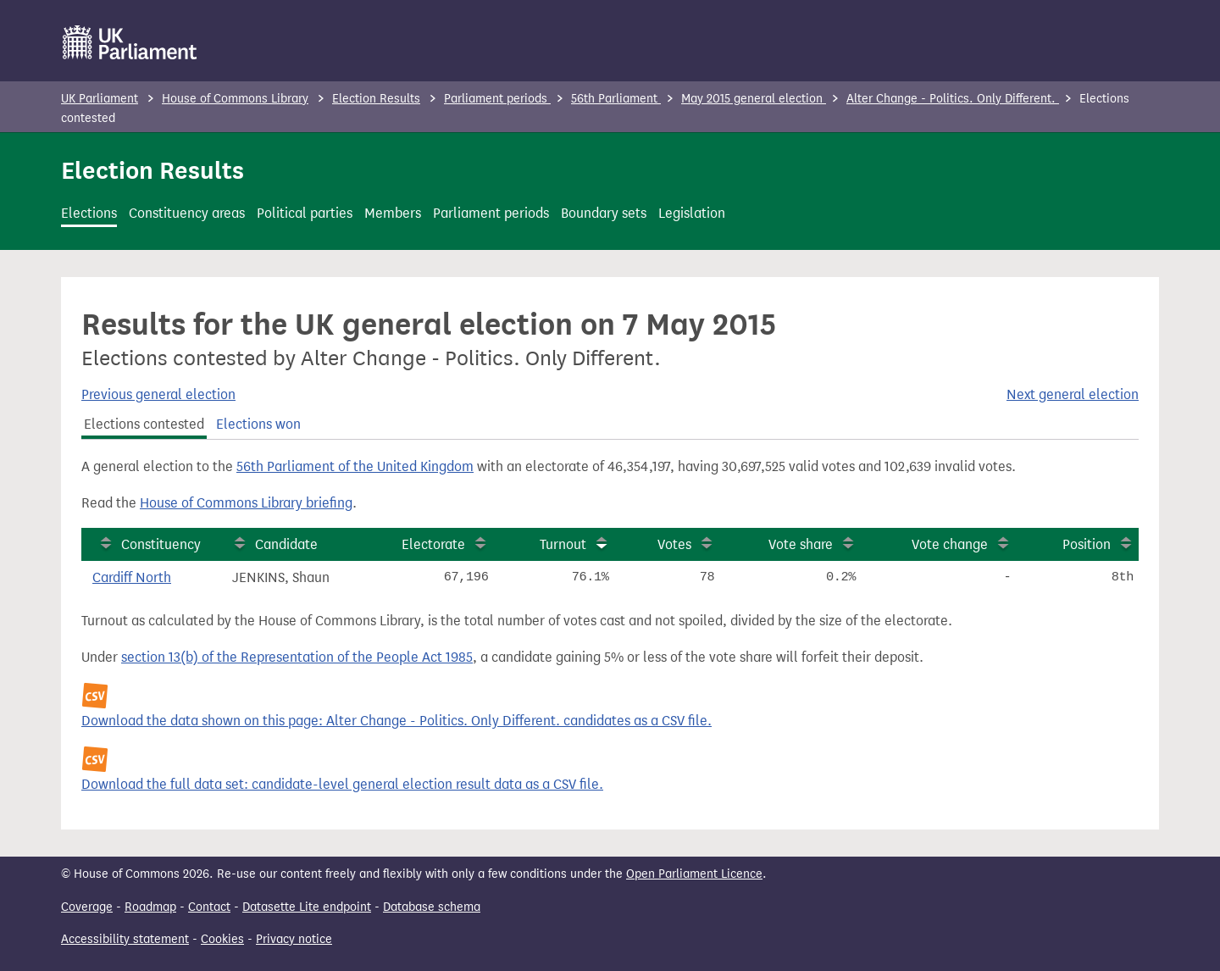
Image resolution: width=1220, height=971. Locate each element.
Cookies (222, 939)
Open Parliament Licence (694, 874)
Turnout (563, 544)
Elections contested (144, 424)
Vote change (950, 544)
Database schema (431, 907)
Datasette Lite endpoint (306, 907)
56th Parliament (616, 99)
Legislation (691, 213)
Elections (89, 213)
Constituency (161, 544)
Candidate (286, 544)
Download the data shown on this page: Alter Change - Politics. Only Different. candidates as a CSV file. (396, 721)
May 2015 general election (753, 99)
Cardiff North (131, 577)
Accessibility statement (125, 939)
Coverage (87, 907)
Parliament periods (497, 99)
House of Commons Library (235, 99)
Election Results (376, 99)
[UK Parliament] (130, 42)
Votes (674, 544)
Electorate (433, 544)
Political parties (304, 213)
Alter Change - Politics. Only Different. (952, 99)
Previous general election (158, 394)
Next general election (1072, 394)
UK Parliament (99, 99)
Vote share (800, 544)
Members (392, 213)
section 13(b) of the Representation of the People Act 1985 (297, 657)
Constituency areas (187, 213)
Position (1086, 544)
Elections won (258, 424)
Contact (209, 907)
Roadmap (150, 907)
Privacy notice (294, 939)
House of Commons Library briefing (246, 503)
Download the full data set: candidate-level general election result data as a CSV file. (342, 784)
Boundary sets (603, 213)
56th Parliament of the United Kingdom (355, 466)
